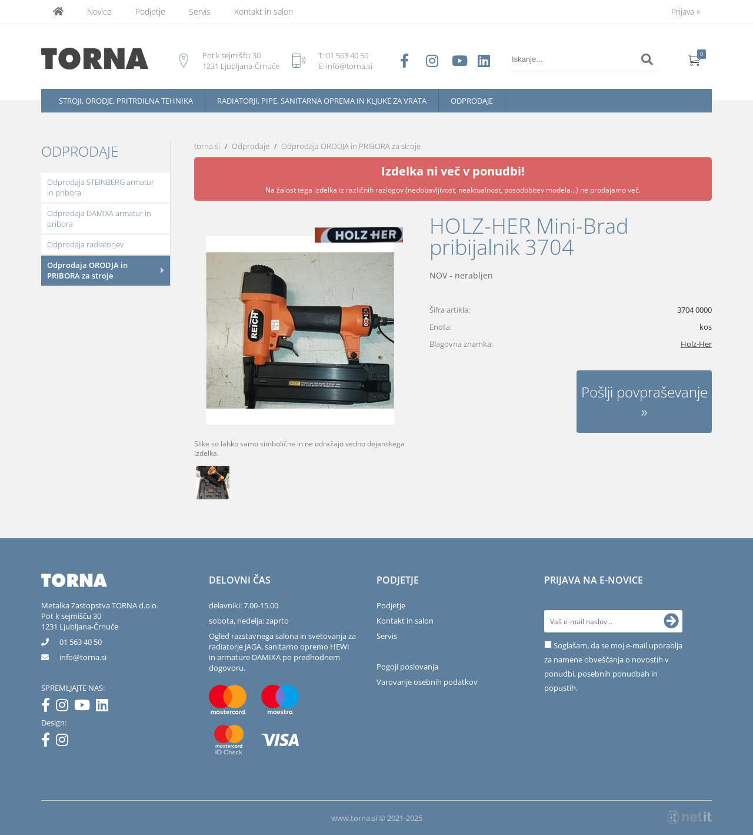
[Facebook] (48, 707)
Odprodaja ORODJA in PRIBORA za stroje (87, 270)
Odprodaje (472, 100)
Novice (99, 11)
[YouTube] (85, 707)
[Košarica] (694, 59)
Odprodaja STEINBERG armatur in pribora (100, 187)
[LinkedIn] (105, 707)
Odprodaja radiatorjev (85, 244)
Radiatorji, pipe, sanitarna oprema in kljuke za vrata (322, 100)
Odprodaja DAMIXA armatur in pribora (99, 218)
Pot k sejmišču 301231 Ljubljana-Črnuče (79, 621)
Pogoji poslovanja (407, 666)
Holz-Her (696, 344)
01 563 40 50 (347, 55)
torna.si (207, 146)
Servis (200, 11)
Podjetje (150, 11)
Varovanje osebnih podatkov (427, 682)
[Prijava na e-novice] (671, 621)
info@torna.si (349, 66)
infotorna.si (82, 657)
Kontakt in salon (263, 11)
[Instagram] (65, 707)
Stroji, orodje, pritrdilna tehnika (126, 100)
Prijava (685, 11)
